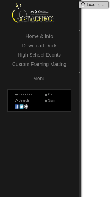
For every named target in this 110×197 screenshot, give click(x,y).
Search (21, 100)
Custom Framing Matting (39, 64)
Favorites (23, 94)
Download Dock (39, 45)
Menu (39, 78)
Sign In (51, 100)
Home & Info (39, 36)
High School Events (39, 55)
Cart (49, 94)
